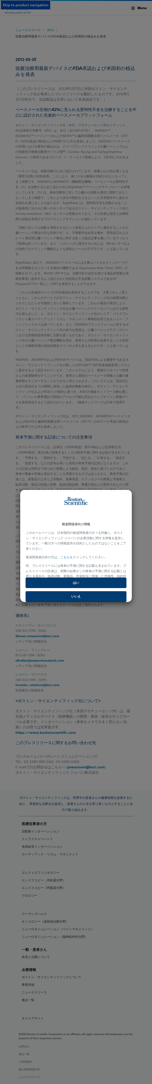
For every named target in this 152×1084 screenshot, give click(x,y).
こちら (65, 557)
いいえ (76, 596)
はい (76, 583)
